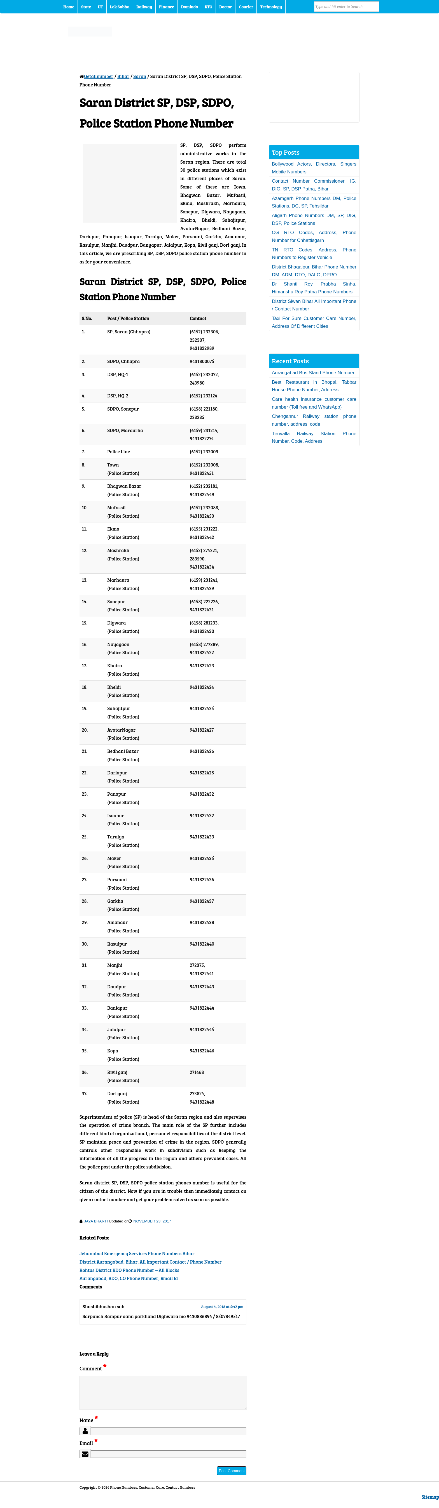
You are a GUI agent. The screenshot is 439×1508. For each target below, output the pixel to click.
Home (68, 7)
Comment (93, 1368)
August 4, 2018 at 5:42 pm (222, 1306)
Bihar (123, 76)
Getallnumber (98, 76)
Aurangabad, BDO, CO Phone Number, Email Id (129, 1278)
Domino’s (189, 7)
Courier (246, 7)
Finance (166, 7)
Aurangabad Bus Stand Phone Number (313, 372)
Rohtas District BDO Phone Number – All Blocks (129, 1270)
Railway (144, 7)
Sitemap (430, 1503)
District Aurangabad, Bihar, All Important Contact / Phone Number (151, 1262)
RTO (208, 7)
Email (89, 1449)
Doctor (225, 7)
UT (100, 7)
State (86, 7)
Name (89, 1426)
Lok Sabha (120, 7)
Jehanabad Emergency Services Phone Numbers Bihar (137, 1253)
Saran (139, 76)
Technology (271, 7)
